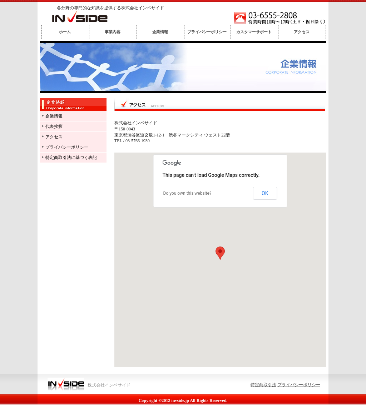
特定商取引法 (263, 384)
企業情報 (54, 116)
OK (265, 193)
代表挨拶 (54, 126)
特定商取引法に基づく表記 (71, 157)
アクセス (54, 136)
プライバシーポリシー (66, 147)
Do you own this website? (187, 193)
